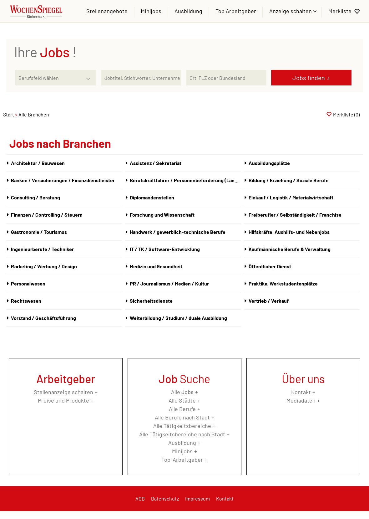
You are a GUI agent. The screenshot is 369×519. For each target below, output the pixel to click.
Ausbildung (188, 11)
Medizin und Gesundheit (156, 266)
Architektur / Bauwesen (38, 163)
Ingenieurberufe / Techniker (42, 249)
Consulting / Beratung (35, 197)
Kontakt (301, 391)
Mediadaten (301, 400)
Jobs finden (308, 77)
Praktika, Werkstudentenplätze (283, 283)
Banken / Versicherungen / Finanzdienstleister (63, 180)
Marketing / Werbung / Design (44, 266)
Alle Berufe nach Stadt (182, 417)
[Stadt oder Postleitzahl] (226, 77)
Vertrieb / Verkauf (269, 301)
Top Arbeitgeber (235, 11)
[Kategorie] (49, 77)
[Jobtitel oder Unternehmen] (141, 77)
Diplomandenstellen (152, 197)
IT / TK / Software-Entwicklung (165, 249)
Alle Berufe (182, 408)
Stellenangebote (107, 11)
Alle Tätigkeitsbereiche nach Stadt (182, 434)
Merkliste (339, 11)
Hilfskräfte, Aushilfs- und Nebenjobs (289, 232)
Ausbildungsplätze (269, 163)
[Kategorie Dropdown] (89, 76)
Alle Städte (182, 400)
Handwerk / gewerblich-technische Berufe (177, 232)
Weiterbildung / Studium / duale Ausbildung (178, 318)
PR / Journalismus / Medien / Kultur (169, 283)
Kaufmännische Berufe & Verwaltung (290, 249)
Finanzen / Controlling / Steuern (47, 215)
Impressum (197, 498)
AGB (140, 498)
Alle (182, 391)
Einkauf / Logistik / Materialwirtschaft (291, 197)
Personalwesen (28, 283)
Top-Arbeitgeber (182, 459)
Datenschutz (165, 498)
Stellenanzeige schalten (63, 391)
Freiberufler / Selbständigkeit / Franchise (295, 215)
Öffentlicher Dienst (270, 266)
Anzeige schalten (291, 11)
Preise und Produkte (63, 400)
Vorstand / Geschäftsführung (43, 318)
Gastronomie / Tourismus (39, 232)
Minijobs (151, 11)
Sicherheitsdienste (151, 301)
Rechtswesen (26, 301)
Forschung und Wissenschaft (162, 215)
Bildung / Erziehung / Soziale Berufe (289, 180)
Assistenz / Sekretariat (155, 163)
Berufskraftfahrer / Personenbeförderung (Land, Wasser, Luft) (199, 180)
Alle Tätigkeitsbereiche (182, 425)
